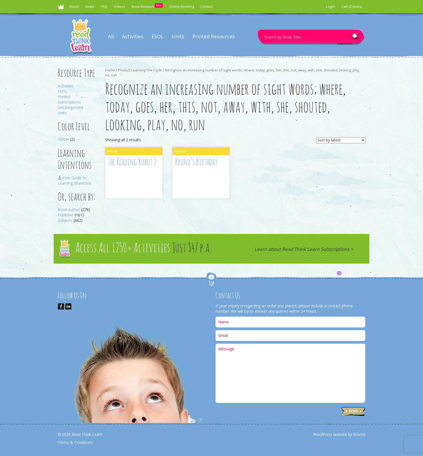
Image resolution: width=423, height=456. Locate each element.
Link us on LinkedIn (68, 306)
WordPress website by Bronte (339, 434)
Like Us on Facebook (61, 306)
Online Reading (181, 6)
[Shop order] (340, 140)
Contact (206, 6)
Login (330, 6)
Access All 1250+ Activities (143, 248)
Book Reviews (147, 6)
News (89, 6)
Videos (119, 6)
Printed (64, 96)
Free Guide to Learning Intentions (74, 180)
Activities (133, 36)
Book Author (69, 209)
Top (211, 280)
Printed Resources (213, 36)
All (111, 36)
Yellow (63, 139)
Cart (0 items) (351, 6)
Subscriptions (69, 102)
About (74, 6)
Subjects (65, 220)
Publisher (66, 214)
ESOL (157, 36)
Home (110, 70)
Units (178, 36)
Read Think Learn (62, 8)
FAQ (104, 6)
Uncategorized (70, 107)
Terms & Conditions (75, 442)
